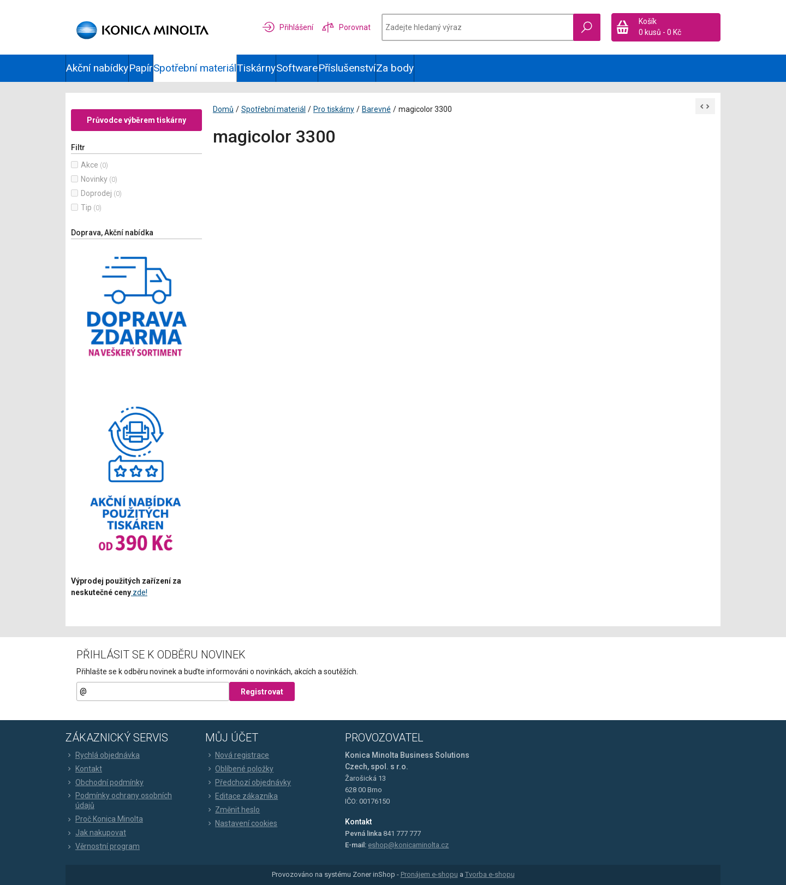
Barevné (376, 109)
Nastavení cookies (241, 823)
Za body (395, 68)
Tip (86, 207)
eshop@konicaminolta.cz (408, 845)
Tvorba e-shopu (490, 875)
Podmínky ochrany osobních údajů (119, 800)
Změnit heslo (232, 809)
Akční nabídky (97, 68)
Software (297, 68)
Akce (89, 165)
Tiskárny (256, 68)
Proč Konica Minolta (104, 819)
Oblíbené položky (239, 768)
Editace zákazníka (241, 796)
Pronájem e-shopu (429, 875)
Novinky (94, 179)
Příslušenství (347, 68)
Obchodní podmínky (105, 782)
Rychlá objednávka (103, 755)
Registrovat (262, 691)
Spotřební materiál (194, 68)
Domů (223, 109)
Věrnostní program (103, 846)
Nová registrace (237, 755)
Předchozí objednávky (248, 782)
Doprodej (96, 193)
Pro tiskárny (333, 109)
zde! (139, 592)
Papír (141, 68)
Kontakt (84, 768)
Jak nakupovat (96, 832)
